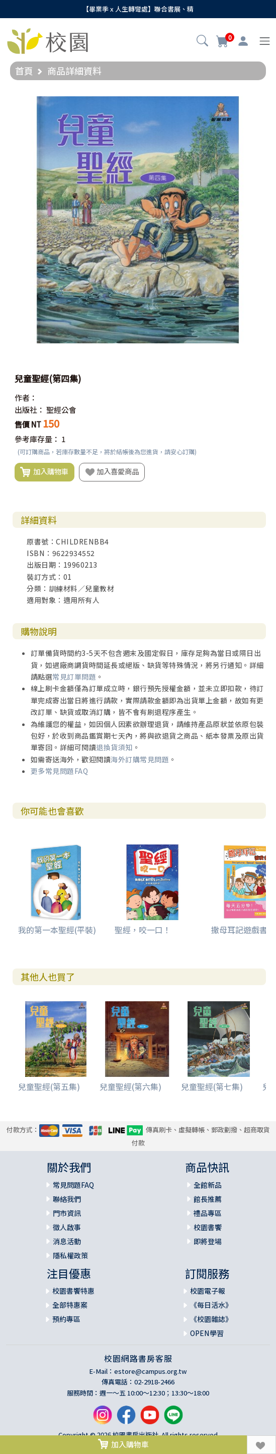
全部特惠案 (69, 1305)
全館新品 (208, 1185)
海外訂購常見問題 (140, 759)
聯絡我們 (67, 1199)
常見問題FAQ (73, 1185)
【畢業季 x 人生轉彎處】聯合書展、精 (138, 9)
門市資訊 (67, 1213)
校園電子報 (207, 1291)
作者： (26, 397)
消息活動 (67, 1241)
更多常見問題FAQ (59, 771)
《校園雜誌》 (211, 1319)
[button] (202, 42)
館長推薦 (208, 1199)
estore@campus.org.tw (150, 1371)
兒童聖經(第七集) (212, 1086)
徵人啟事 (67, 1227)
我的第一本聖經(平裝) (57, 930)
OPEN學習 (207, 1333)
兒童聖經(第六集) (130, 1086)
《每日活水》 (211, 1305)
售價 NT (28, 424)
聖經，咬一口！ (143, 930)
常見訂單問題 (74, 677)
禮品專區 (208, 1213)
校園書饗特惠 (73, 1291)
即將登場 (208, 1241)
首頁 (24, 70)
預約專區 (66, 1319)
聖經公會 (61, 409)
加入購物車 (44, 472)
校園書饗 (208, 1227)
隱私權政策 (70, 1255)
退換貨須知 (114, 747)
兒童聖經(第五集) (49, 1086)
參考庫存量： (37, 439)
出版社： (30, 409)
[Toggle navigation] (264, 41)
